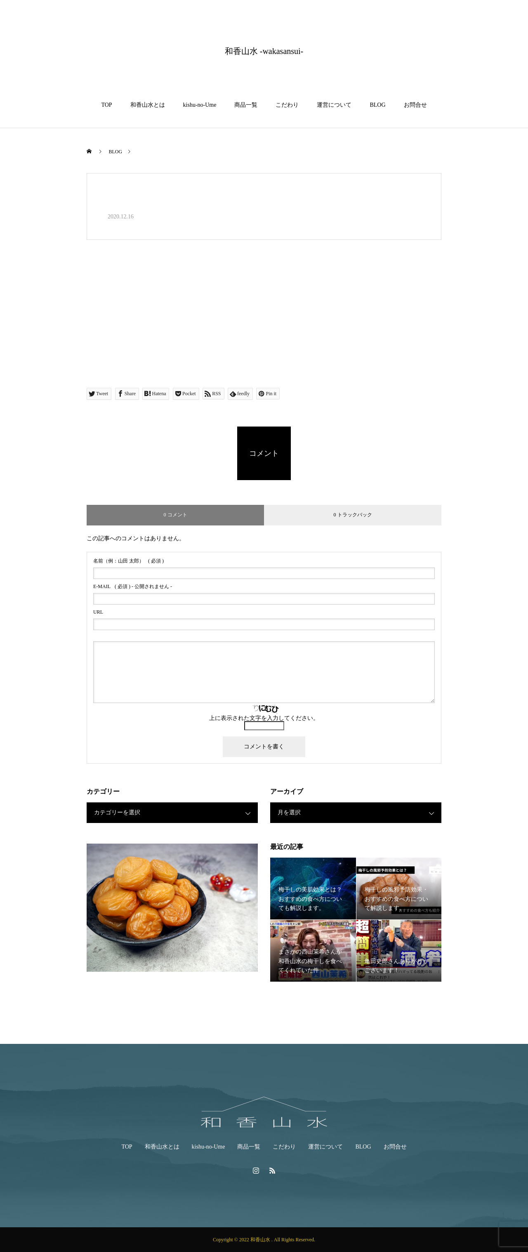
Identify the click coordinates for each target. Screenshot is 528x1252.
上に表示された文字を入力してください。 (264, 718)
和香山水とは (147, 105)
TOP (106, 105)
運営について (334, 105)
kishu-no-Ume (200, 105)
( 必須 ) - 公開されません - (132, 586)
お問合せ (415, 105)
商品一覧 (245, 105)
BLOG (377, 105)
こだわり (287, 105)
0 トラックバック (353, 515)
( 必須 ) (128, 560)
